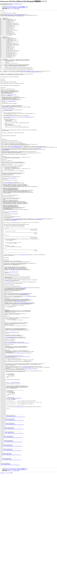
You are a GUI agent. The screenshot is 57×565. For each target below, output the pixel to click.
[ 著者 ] (18, 8)
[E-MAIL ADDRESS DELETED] (16, 3)
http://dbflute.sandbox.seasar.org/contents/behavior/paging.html (17, 409)
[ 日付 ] (8, 8)
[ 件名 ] (15, 8)
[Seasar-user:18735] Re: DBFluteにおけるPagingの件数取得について (17, 7)
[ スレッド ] (12, 8)
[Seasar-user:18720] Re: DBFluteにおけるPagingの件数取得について (17, 6)
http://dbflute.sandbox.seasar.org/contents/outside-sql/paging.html (18, 425)
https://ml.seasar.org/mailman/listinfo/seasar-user (15, 498)
